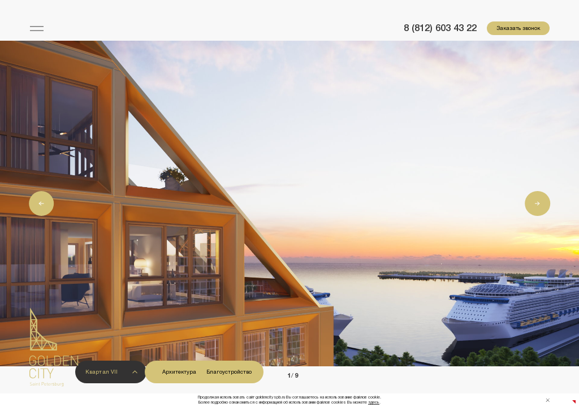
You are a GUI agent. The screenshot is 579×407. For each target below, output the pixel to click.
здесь (373, 402)
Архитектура (179, 372)
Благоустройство (229, 372)
